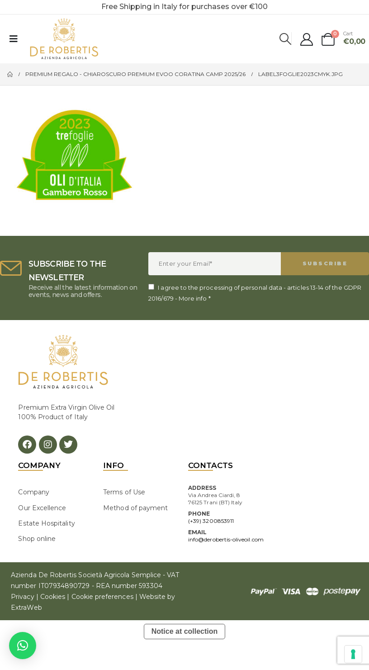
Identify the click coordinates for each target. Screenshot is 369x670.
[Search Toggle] (286, 39)
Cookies (52, 597)
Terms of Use (124, 492)
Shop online (37, 539)
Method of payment (135, 508)
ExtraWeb (26, 607)
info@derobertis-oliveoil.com (226, 539)
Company (33, 492)
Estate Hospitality (46, 523)
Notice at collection (184, 631)
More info (193, 298)
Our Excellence (42, 508)
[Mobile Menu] (14, 39)
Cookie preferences (102, 597)
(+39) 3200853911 (211, 520)
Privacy (22, 597)
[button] (22, 645)
